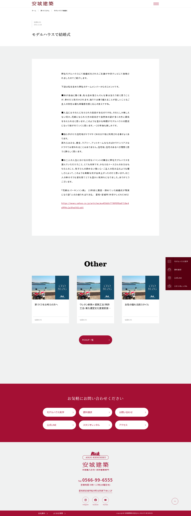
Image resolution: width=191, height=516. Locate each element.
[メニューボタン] (156, 3)
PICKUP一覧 (87, 339)
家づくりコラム (45, 11)
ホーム (34, 11)
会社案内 (41, 513)
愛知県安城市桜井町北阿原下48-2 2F (95, 490)
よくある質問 (58, 513)
